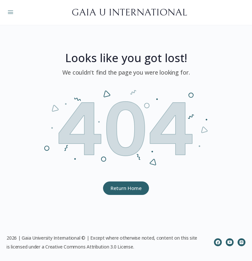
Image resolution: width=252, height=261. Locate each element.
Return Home (126, 188)
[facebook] (218, 242)
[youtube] (230, 242)
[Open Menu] (10, 12)
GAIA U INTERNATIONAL (129, 12)
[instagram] (241, 242)
